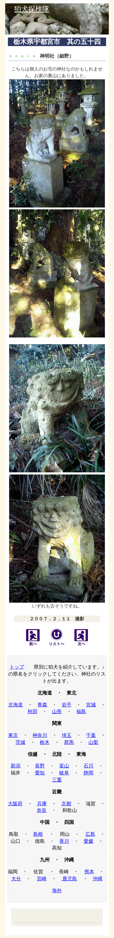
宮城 (91, 704)
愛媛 (88, 841)
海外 (57, 890)
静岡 (88, 772)
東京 (13, 735)
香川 (64, 841)
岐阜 (64, 772)
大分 (16, 878)
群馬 (69, 742)
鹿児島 (69, 878)
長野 (40, 765)
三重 (57, 779)
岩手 (66, 704)
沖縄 (97, 878)
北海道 (15, 704)
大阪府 (15, 803)
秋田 (32, 711)
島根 (38, 834)
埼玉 (66, 735)
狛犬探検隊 (31, 9)
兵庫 (42, 803)
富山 (64, 765)
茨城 (20, 742)
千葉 (91, 735)
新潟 (15, 765)
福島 (81, 711)
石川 (88, 765)
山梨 (93, 742)
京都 (66, 803)
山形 (57, 711)
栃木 (45, 742)
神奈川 (40, 735)
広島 (90, 834)
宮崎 (42, 878)
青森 (42, 704)
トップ (16, 666)
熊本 (89, 871)
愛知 (40, 772)
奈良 (42, 810)
